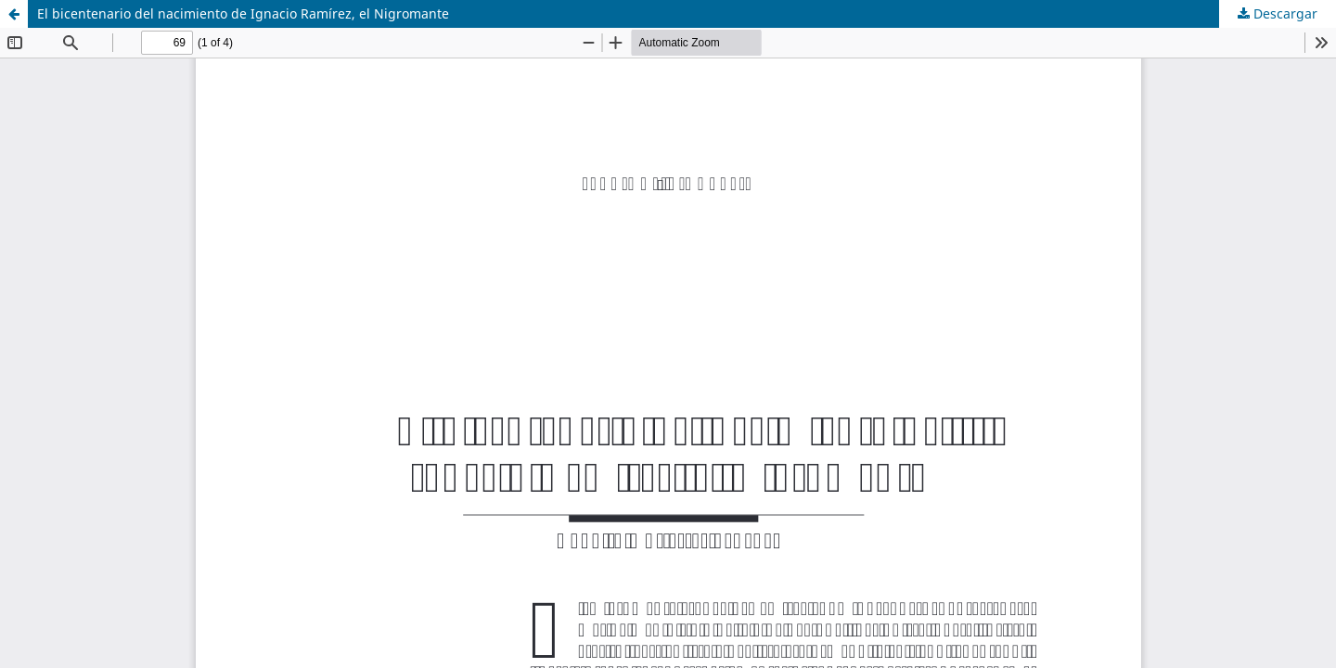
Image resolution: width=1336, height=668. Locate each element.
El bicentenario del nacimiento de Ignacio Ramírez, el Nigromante (243, 13)
